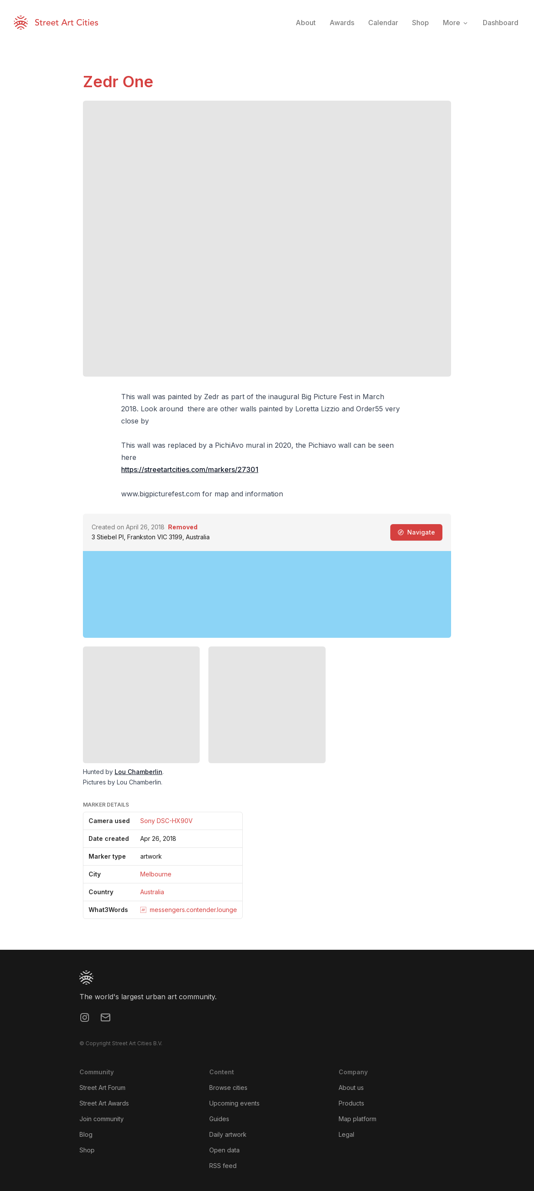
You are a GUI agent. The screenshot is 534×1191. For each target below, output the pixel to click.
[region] (267, 594)
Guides (219, 1118)
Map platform (357, 1118)
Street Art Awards (104, 1103)
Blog (85, 1134)
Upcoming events (234, 1103)
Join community (101, 1118)
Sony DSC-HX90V (166, 820)
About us (351, 1087)
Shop (87, 1150)
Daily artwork (228, 1134)
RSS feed (223, 1165)
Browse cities (228, 1087)
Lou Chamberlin (138, 771)
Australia (152, 892)
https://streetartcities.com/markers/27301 (189, 469)
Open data (224, 1150)
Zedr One (118, 81)
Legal (346, 1134)
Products (351, 1103)
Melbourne (155, 874)
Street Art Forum (102, 1087)
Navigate (416, 532)
